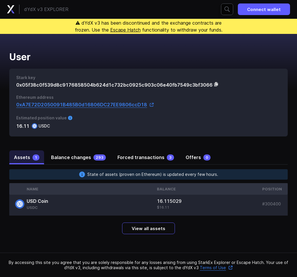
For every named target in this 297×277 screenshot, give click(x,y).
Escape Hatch (125, 30)
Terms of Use (216, 267)
